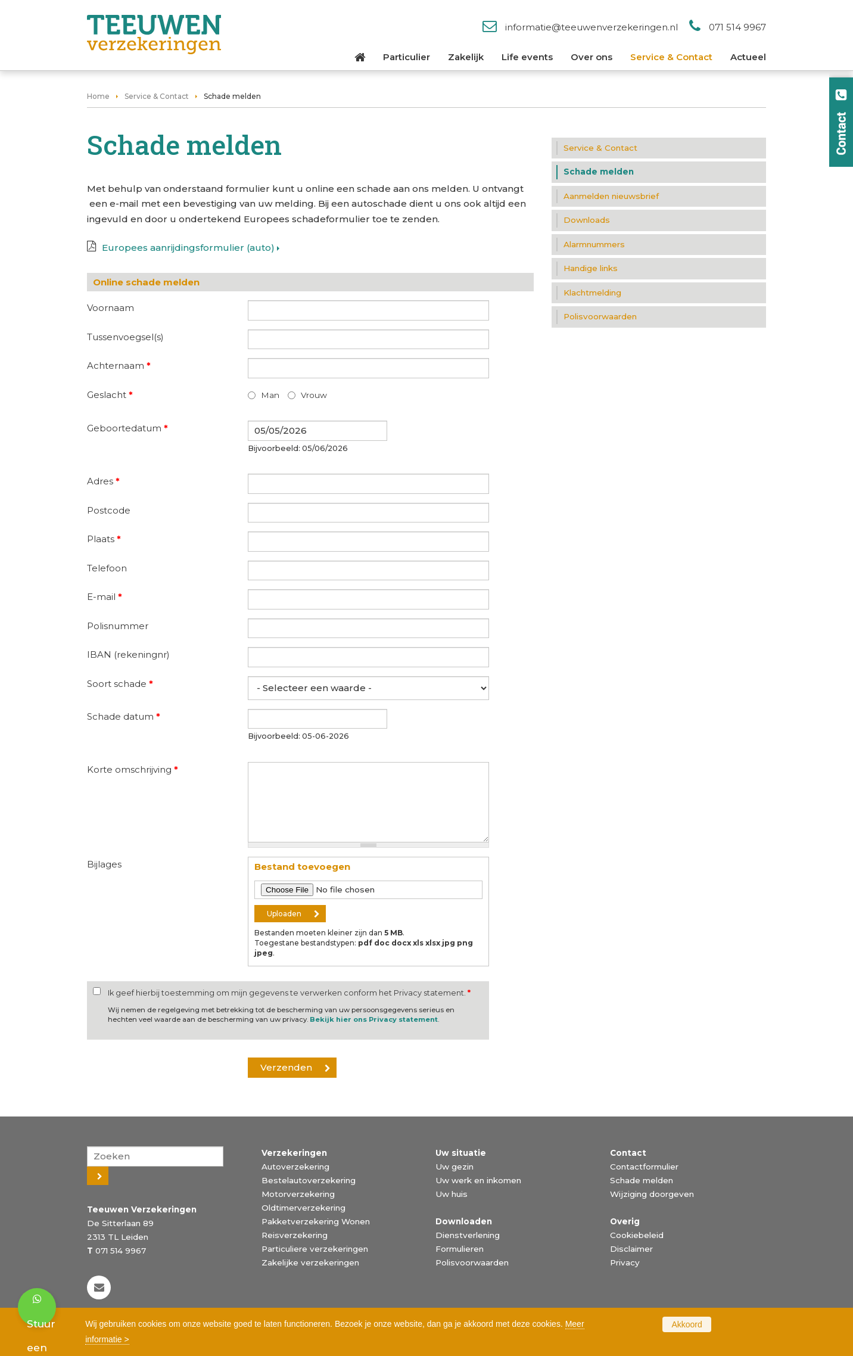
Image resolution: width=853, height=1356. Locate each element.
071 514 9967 (737, 27)
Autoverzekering (295, 1166)
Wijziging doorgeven (652, 1194)
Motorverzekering (298, 1194)
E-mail (104, 596)
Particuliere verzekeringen (314, 1249)
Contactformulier (644, 1166)
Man (270, 395)
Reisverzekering (294, 1235)
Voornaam (110, 307)
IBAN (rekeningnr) (128, 654)
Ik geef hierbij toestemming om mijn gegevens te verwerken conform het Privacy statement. (289, 992)
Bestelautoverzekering (308, 1180)
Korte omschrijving (132, 769)
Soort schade (120, 683)
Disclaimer (631, 1249)
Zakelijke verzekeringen (310, 1262)
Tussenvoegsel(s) (125, 337)
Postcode (108, 510)
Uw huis (451, 1194)
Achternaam (119, 365)
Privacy (625, 1262)
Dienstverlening (467, 1235)
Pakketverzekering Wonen (315, 1221)
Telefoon (107, 568)
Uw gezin (454, 1166)
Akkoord (686, 1324)
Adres (103, 481)
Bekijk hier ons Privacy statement (374, 1019)
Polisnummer (117, 626)
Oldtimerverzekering (303, 1207)
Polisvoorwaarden (472, 1262)
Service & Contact (156, 96)
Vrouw (314, 395)
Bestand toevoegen (302, 866)
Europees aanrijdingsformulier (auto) (188, 247)
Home (98, 96)
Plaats (104, 539)
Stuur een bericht (41, 1310)
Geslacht (110, 394)
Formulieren (459, 1249)
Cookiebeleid (637, 1235)
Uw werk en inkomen (478, 1180)
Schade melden (641, 1180)
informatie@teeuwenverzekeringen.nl (591, 27)
